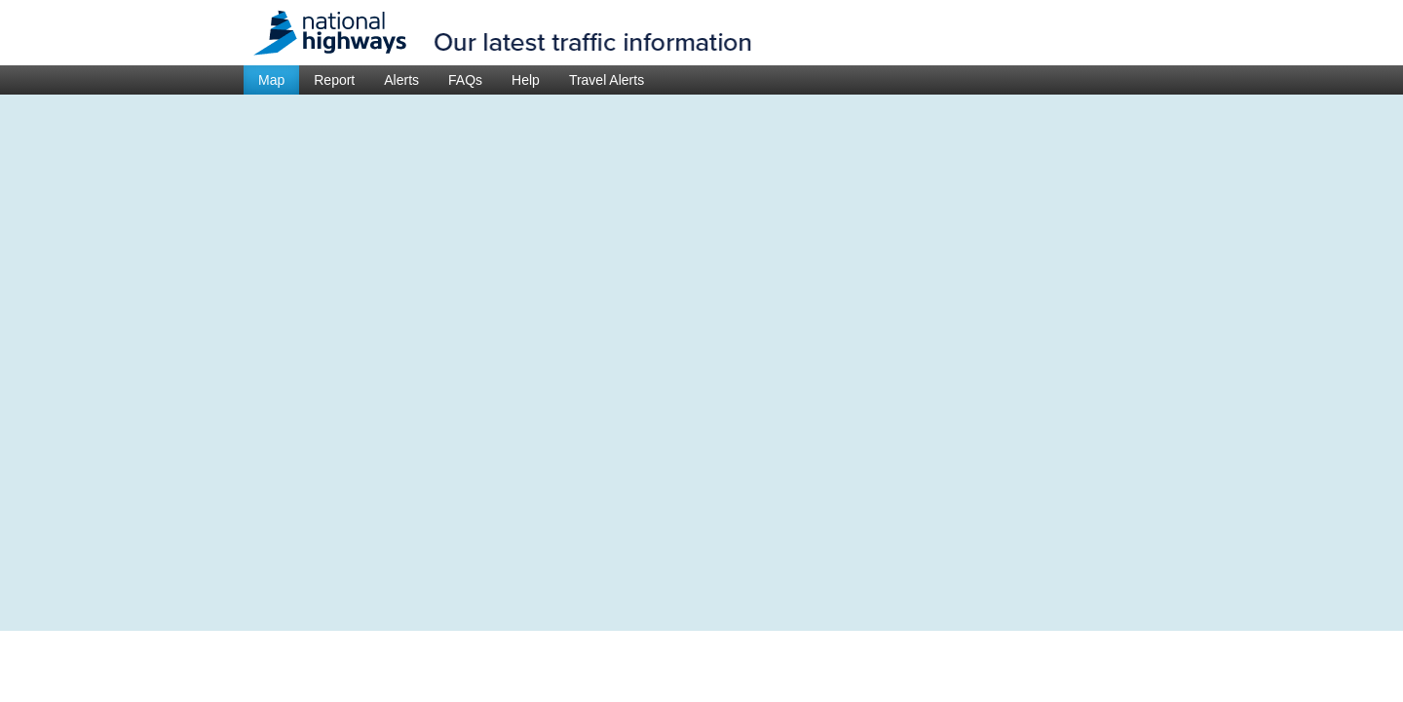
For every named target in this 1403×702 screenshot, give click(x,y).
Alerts (401, 80)
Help (526, 80)
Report (334, 80)
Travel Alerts (606, 80)
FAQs (465, 80)
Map (271, 80)
